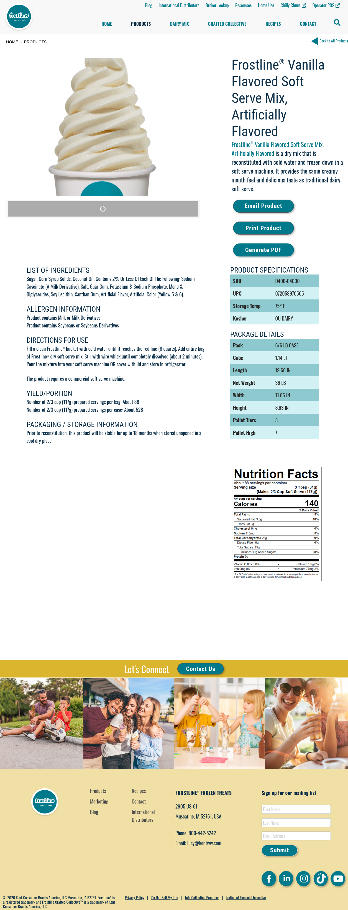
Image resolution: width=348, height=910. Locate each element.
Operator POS (323, 5)
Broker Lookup (217, 5)
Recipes (273, 23)
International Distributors (178, 5)
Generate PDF (263, 249)
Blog (148, 5)
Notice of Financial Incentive (246, 897)
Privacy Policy (134, 897)
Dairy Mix (179, 23)
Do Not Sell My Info (164, 897)
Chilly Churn (290, 5)
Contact (308, 23)
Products (141, 23)
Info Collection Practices (202, 897)
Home (106, 23)
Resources (243, 5)
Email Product (263, 205)
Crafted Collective (227, 23)
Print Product (263, 228)
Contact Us (200, 668)
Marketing (99, 801)
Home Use (266, 5)
